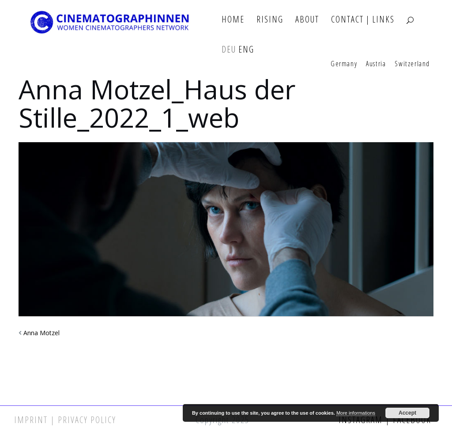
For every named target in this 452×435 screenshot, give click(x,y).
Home (233, 19)
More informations (355, 413)
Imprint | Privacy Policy (65, 420)
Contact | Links (363, 19)
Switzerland (412, 64)
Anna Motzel (41, 333)
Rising (269, 19)
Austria (376, 64)
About (307, 19)
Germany (344, 64)
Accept (407, 413)
